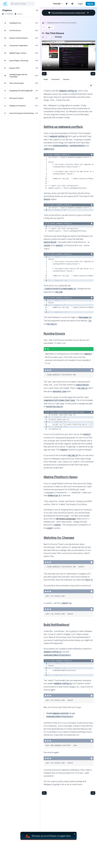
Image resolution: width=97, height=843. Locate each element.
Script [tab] (46, 79)
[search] (22, 4)
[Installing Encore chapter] (20, 23)
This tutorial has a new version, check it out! (68, 13)
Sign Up (90, 4)
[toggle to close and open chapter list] (37, 10)
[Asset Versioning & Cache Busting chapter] (20, 113)
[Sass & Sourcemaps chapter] (20, 83)
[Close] (74, 834)
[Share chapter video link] (43, 37)
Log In (80, 4)
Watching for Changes (59, 537)
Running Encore (54, 333)
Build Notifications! (56, 624)
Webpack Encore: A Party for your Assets (61, 23)
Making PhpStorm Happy (61, 477)
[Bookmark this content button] (44, 27)
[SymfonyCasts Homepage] (6, 3)
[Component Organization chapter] (20, 45)
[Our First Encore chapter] (20, 30)
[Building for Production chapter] (20, 105)
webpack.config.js (62, 155)
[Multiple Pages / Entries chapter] (20, 53)
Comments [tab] (55, 79)
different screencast (66, 518)
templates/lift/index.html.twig (69, 412)
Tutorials (57, 4)
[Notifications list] (66, 3)
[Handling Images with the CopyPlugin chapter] (20, 75)
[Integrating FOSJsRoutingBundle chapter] (20, 90)
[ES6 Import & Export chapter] (20, 98)
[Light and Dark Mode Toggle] (72, 3)
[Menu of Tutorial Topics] (62, 3)
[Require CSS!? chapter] (20, 68)
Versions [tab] (66, 79)
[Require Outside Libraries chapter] (20, 38)
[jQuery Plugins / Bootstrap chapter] (20, 60)
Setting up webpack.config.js (63, 126)
